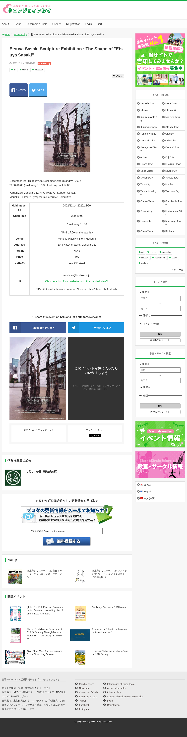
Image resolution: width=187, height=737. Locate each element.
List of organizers (88, 696)
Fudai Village (147, 211)
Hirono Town (146, 164)
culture (25, 70)
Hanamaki (145, 221)
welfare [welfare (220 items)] (144, 263)
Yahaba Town (172, 177)
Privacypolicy (114, 692)
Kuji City (169, 157)
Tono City (145, 184)
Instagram (84, 709)
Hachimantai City (173, 213)
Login (88, 24)
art (15, 70)
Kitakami (169, 231)
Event (17, 24)
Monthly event (86, 684)
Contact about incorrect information (125, 696)
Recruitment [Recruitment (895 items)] (160, 258)
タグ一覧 (178, 269)
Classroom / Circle (36, 24)
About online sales (116, 688)
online (143, 157)
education (39, 70)
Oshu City (170, 140)
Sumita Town (147, 201)
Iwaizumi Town (173, 117)
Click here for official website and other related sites (75, 281)
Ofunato (169, 133)
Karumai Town (172, 147)
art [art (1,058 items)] (142, 252)
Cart (99, 24)
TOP (6, 34)
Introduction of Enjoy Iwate (121, 684)
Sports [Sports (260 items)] (174, 258)
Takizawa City (172, 191)
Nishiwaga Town (173, 223)
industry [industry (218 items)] (144, 258)
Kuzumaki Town (148, 127)
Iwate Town (171, 103)
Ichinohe (144, 110)
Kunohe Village (148, 133)
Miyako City (171, 171)
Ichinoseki (170, 110)
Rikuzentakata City (149, 119)
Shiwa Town (146, 231)
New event (84, 688)
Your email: (37, 531)
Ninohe (169, 184)
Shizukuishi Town (173, 203)
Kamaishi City (147, 140)
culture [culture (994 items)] (153, 252)
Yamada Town (147, 103)
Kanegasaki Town (148, 149)
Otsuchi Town (172, 127)
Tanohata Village (148, 193)
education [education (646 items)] (166, 252)
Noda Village (147, 171)
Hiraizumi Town (173, 164)
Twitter (82, 700)
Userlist (56, 24)
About (5, 24)
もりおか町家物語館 (41, 472)
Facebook (84, 705)
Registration (73, 24)
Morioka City (20, 34)
